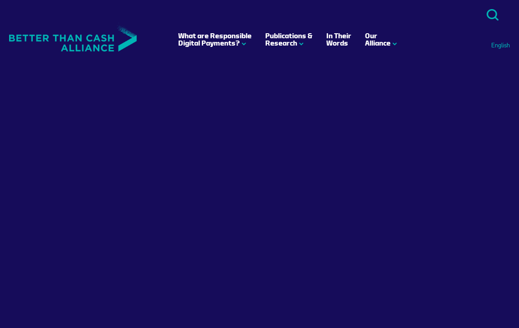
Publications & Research (289, 39)
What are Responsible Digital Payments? (215, 39)
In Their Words (338, 39)
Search (492, 14)
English (500, 45)
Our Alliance (378, 39)
